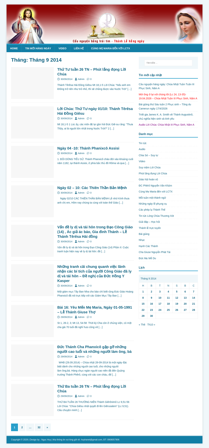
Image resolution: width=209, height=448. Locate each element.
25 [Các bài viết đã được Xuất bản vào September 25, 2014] (168, 309)
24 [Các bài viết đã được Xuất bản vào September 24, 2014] (160, 309)
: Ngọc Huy (45, 439)
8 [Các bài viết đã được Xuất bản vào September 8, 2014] (143, 297)
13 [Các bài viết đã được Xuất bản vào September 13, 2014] (185, 297)
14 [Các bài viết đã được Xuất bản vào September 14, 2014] (193, 297)
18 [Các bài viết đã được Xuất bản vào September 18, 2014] (168, 303)
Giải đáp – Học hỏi (149, 221)
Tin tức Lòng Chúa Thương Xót (156, 215)
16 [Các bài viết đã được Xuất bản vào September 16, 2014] (151, 303)
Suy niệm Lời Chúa (150, 167)
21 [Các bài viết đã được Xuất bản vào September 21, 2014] (193, 303)
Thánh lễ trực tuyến (150, 228)
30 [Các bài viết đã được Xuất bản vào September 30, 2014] (151, 315)
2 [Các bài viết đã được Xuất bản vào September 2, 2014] (151, 291)
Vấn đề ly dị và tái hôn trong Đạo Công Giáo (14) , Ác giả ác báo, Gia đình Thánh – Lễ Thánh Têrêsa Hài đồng (95, 231)
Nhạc (142, 239)
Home (14, 48)
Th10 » (151, 324)
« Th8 (142, 324)
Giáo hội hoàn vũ (148, 179)
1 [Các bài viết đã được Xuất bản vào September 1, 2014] (143, 291)
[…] (130, 89)
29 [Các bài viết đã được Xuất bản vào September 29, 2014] (143, 315)
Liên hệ (79, 48)
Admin (81, 79)
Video (62, 48)
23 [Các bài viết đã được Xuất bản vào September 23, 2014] (151, 309)
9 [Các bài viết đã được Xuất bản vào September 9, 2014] (151, 297)
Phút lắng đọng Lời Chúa (153, 173)
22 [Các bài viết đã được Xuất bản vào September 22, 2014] (143, 309)
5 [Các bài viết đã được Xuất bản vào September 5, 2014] (176, 291)
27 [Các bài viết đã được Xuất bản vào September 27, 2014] (185, 309)
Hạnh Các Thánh (148, 246)
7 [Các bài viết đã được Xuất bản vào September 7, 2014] (193, 291)
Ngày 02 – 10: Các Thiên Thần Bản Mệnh (92, 188)
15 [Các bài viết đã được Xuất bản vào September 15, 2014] (143, 303)
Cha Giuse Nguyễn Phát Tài (154, 252)
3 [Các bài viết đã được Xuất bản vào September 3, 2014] (160, 291)
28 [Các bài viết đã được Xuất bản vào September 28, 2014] (193, 309)
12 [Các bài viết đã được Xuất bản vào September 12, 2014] (176, 297)
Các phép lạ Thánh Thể (152, 209)
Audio (142, 149)
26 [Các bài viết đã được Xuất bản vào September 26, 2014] (176, 309)
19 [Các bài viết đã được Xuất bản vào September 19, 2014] (176, 303)
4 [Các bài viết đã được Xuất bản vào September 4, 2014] (168, 291)
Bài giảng (144, 234)
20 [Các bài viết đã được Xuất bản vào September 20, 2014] (185, 303)
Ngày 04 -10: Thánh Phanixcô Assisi (88, 148)
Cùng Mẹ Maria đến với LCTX (110, 48)
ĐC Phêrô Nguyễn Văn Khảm (155, 185)
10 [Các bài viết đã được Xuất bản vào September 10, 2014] (160, 297)
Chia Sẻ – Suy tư (148, 155)
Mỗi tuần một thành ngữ (152, 197)
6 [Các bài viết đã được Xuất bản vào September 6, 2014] (185, 291)
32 (39, 427)
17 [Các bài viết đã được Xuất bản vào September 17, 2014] (160, 303)
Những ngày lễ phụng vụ (153, 203)
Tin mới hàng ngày (38, 48)
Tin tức (143, 143)
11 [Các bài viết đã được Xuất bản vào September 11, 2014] (168, 297)
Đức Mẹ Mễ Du (147, 258)
